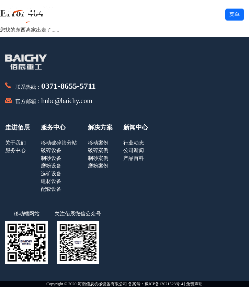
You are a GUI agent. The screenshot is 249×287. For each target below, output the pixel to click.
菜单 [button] (234, 14)
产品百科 (133, 158)
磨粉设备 (51, 166)
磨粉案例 (98, 166)
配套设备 (51, 189)
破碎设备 (51, 150)
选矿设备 (51, 173)
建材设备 (51, 181)
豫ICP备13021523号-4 (164, 284)
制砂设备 (51, 158)
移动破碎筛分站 (59, 143)
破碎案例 (98, 150)
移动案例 (98, 143)
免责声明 (194, 284)
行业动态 (133, 143)
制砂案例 (98, 158)
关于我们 (15, 143)
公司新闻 (133, 150)
